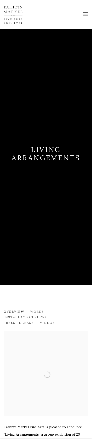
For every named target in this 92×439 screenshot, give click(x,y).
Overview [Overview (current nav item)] (14, 311)
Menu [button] (84, 14)
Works (37, 311)
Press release (19, 323)
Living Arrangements (46, 153)
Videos (47, 323)
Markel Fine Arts (18, 14)
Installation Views (25, 317)
